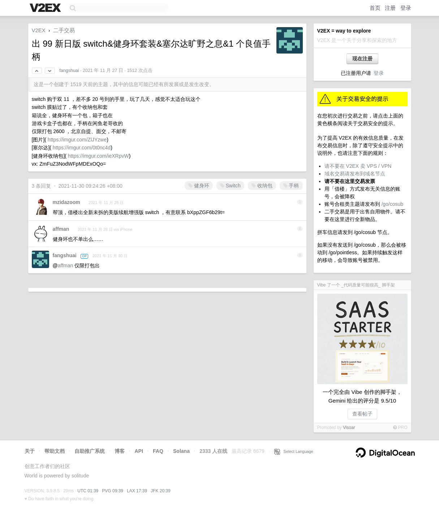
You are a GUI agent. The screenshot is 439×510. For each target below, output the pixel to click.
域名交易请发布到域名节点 (354, 174)
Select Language (293, 451)
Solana (181, 451)
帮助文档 (54, 451)
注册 (390, 8)
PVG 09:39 (112, 490)
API (138, 451)
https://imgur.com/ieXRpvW (98, 156)
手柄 (291, 185)
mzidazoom (66, 202)
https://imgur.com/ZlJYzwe (77, 140)
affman (61, 229)
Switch (230, 185)
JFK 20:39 (161, 490)
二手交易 (64, 30)
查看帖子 (362, 414)
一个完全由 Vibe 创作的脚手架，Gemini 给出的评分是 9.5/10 (362, 396)
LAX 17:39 (137, 490)
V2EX (39, 30)
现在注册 (362, 58)
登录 (405, 8)
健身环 (198, 185)
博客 (120, 451)
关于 (30, 451)
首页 (375, 8)
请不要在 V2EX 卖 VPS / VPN (358, 166)
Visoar (349, 427)
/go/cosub (392, 204)
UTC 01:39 (87, 490)
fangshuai (69, 70)
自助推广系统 (89, 451)
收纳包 (261, 185)
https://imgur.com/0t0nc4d (82, 147)
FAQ (158, 451)
